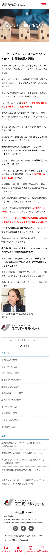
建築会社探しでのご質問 (12, 393)
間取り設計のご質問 (10, 373)
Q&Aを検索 (24, 345)
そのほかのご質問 (9, 427)
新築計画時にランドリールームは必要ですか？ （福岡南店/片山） (23, 444)
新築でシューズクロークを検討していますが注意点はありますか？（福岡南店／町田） (23, 482)
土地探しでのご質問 (10, 387)
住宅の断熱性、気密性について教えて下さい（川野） (23, 471)
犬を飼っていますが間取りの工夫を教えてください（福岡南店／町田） (23, 461)
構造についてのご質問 (11, 380)
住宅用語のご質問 (9, 413)
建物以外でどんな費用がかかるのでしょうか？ (22, 453)
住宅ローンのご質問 (10, 367)
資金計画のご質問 (9, 360)
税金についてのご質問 (11, 400)
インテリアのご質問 (10, 406)
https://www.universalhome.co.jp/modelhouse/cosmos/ (23, 523)
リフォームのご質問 (10, 420)
